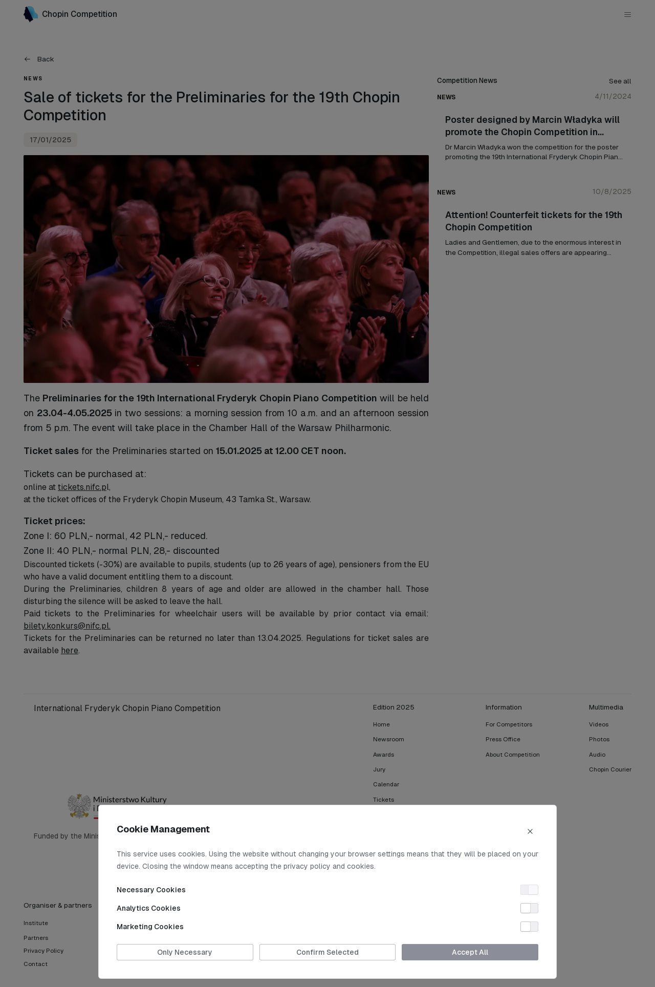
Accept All (470, 952)
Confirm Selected (327, 952)
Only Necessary (184, 952)
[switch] (529, 890)
